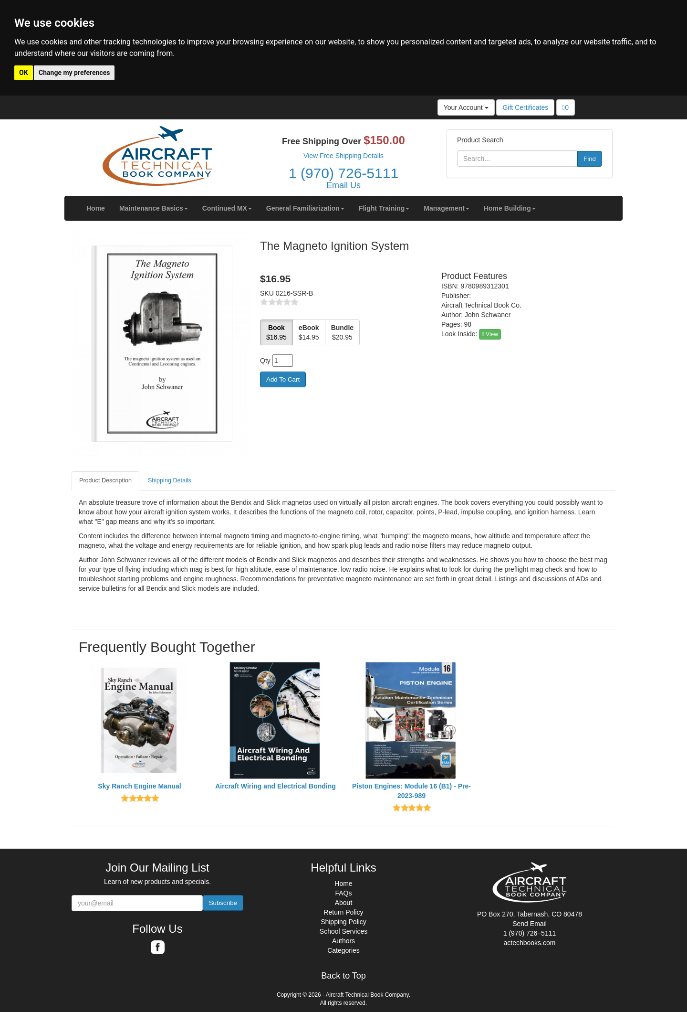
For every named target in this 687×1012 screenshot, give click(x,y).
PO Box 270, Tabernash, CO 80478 (529, 914)
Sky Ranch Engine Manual (139, 786)
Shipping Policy (343, 922)
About (344, 902)
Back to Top (343, 975)
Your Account (466, 107)
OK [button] (23, 72)
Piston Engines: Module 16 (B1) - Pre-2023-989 (411, 790)
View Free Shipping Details (343, 156)
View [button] (490, 334)
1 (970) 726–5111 (529, 933)
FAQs (343, 893)
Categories (343, 950)
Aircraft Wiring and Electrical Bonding (275, 786)
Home (343, 883)
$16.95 (276, 332)
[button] (153, 208)
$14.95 (309, 332)
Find (589, 158)
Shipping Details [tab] (169, 480)
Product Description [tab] (105, 480)
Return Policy (343, 912)
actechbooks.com (530, 943)
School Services (343, 931)
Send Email (529, 923)
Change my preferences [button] (74, 72)
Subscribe (223, 902)
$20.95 (342, 332)
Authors (343, 941)
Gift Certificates (525, 107)
